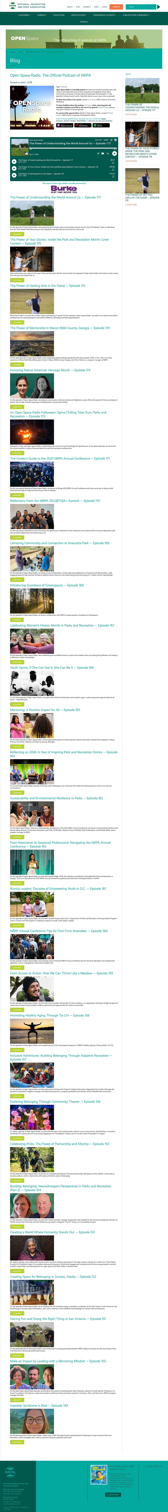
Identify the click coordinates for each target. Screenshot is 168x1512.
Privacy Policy (15, 1507)
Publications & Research (136, 15)
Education (59, 15)
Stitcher (73, 121)
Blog (20, 52)
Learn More (113, 1495)
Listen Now (17, 234)
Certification (78, 15)
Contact (6, 1507)
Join (78, 7)
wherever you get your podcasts (100, 121)
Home (13, 52)
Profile (84, 22)
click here (88, 105)
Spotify (66, 121)
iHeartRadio (81, 121)
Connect (87, 7)
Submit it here (103, 107)
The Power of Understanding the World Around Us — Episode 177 (142, 107)
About (70, 7)
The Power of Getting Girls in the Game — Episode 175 (142, 198)
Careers (42, 15)
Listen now (17, 1271)
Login (104, 7)
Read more (17, 620)
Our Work (24, 15)
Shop (96, 7)
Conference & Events (104, 15)
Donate (116, 7)
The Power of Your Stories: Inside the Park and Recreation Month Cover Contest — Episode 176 (142, 152)
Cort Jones (92, 100)
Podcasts (63, 87)
